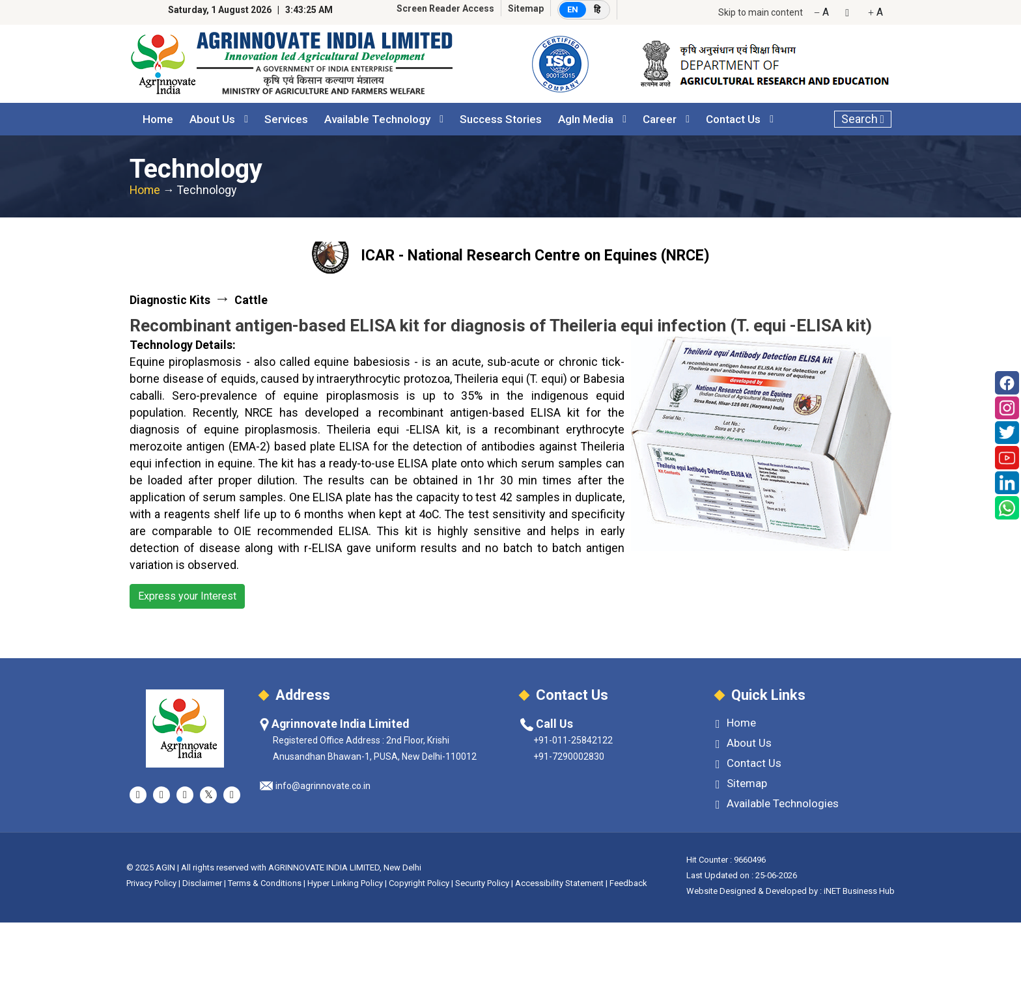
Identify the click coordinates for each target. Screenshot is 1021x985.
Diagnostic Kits (170, 300)
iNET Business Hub (859, 891)
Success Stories (501, 119)
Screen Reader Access (445, 8)
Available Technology (377, 119)
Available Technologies (777, 804)
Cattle (251, 300)
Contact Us (733, 119)
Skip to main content (760, 12)
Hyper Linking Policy (345, 883)
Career (660, 119)
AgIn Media (585, 119)
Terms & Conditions (264, 883)
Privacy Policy (151, 883)
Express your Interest (187, 596)
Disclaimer (202, 883)
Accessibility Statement (559, 883)
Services (286, 119)
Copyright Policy (420, 883)
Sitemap (526, 8)
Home (158, 119)
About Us (212, 119)
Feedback (628, 883)
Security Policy (482, 883)
